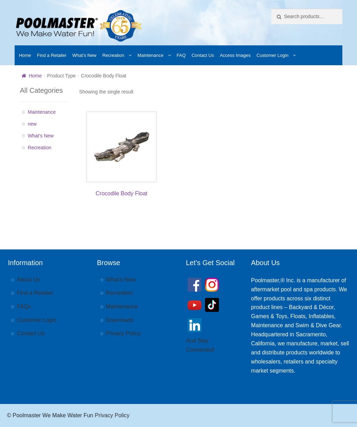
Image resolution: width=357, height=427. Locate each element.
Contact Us (202, 55)
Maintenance (150, 55)
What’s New (84, 55)
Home (25, 55)
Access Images (235, 55)
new (32, 124)
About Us (28, 280)
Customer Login (273, 55)
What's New (41, 135)
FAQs (24, 306)
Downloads (120, 320)
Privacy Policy (123, 333)
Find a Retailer (52, 55)
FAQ (181, 55)
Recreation (113, 55)
